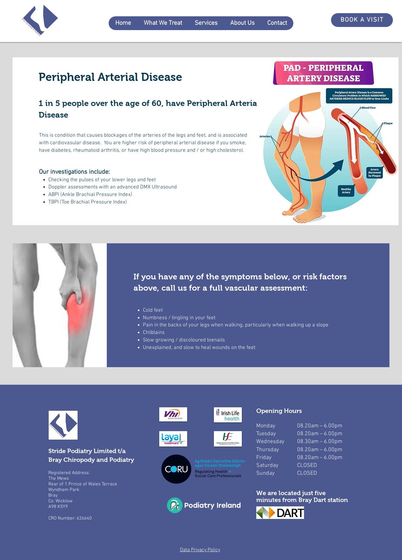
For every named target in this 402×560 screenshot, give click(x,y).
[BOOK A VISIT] (362, 20)
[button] (162, 23)
